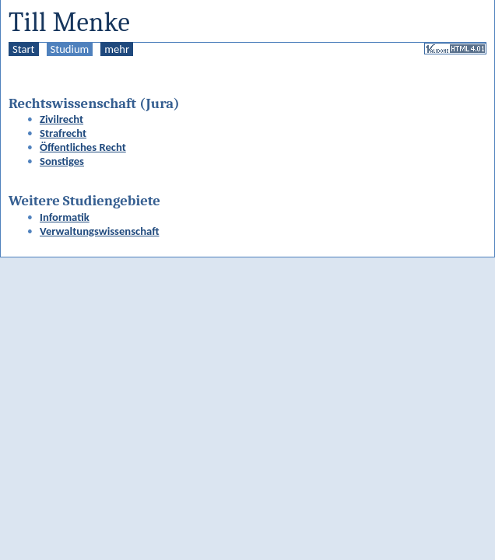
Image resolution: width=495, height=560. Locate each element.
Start (23, 49)
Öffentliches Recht (83, 147)
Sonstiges (62, 161)
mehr (116, 49)
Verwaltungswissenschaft (100, 231)
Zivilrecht (61, 119)
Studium (70, 49)
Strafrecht (63, 133)
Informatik (65, 217)
